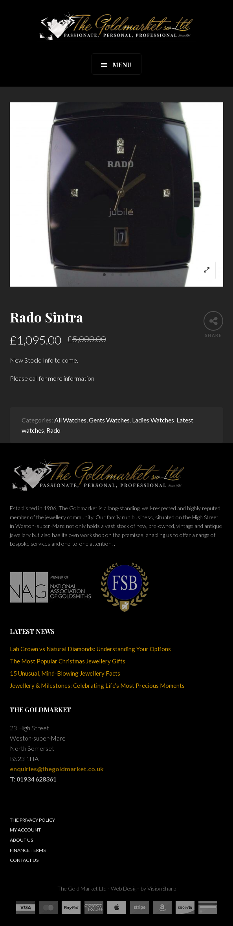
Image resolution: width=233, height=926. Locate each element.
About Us (21, 840)
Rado (53, 430)
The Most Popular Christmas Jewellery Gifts (67, 661)
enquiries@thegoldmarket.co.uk (57, 768)
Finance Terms (28, 850)
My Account (25, 830)
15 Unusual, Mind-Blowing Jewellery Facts (65, 673)
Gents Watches (109, 420)
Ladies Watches (153, 420)
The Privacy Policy (32, 820)
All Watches (70, 420)
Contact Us (24, 860)
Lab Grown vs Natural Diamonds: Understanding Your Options (90, 648)
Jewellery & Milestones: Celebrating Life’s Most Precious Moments (97, 685)
